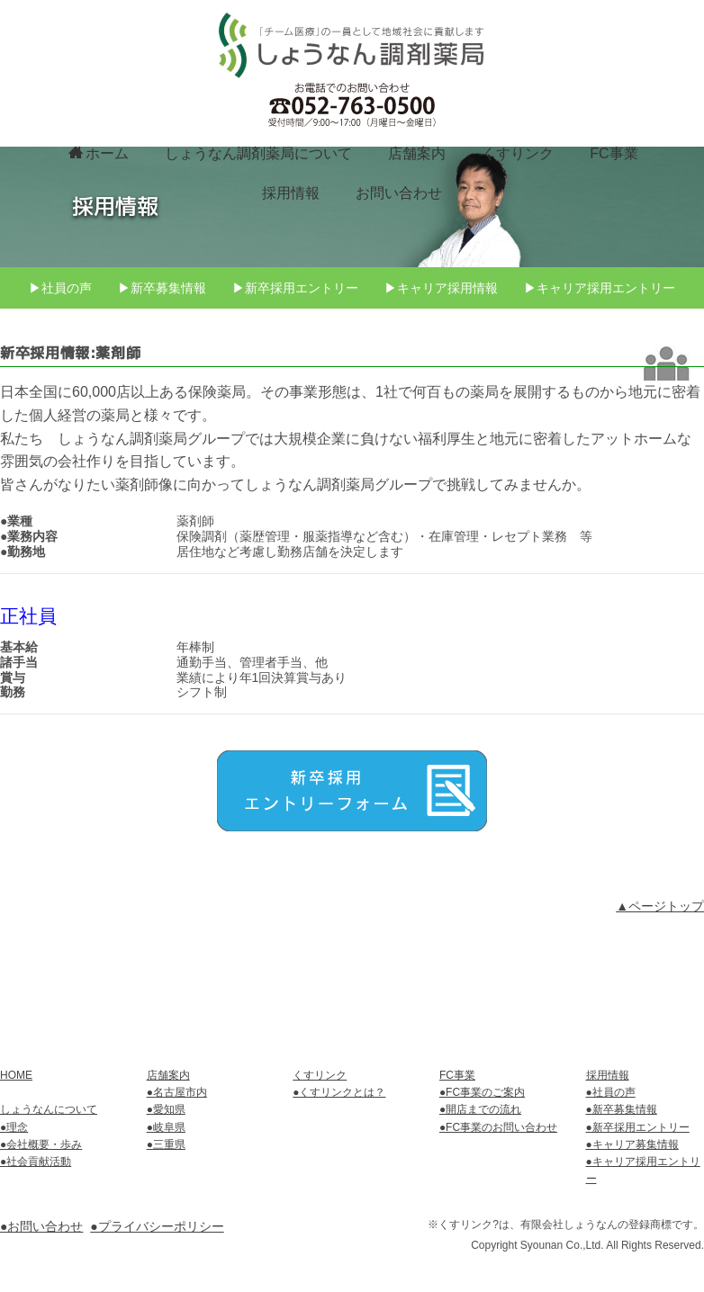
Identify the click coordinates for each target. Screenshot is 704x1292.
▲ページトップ (660, 983)
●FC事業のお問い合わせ (498, 1127)
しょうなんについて (48, 1110)
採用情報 (291, 191)
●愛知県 (166, 1110)
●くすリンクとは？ (339, 1093)
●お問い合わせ (41, 1227)
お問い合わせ (399, 191)
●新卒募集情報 (621, 1110)
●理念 (14, 1127)
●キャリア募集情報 (632, 1144)
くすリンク (320, 1076)
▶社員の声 (58, 364)
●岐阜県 (166, 1127)
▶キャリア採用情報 (442, 364)
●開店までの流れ (480, 1110)
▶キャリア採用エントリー (601, 364)
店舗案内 (417, 152)
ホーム (98, 152)
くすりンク (518, 152)
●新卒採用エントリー (638, 1127)
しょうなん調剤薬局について (258, 152)
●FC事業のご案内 (482, 1093)
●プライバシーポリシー (156, 1227)
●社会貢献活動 (35, 1162)
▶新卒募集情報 (161, 364)
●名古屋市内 (177, 1093)
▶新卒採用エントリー (295, 364)
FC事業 (613, 152)
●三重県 (166, 1144)
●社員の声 (611, 1093)
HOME (16, 1076)
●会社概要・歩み (41, 1144)
